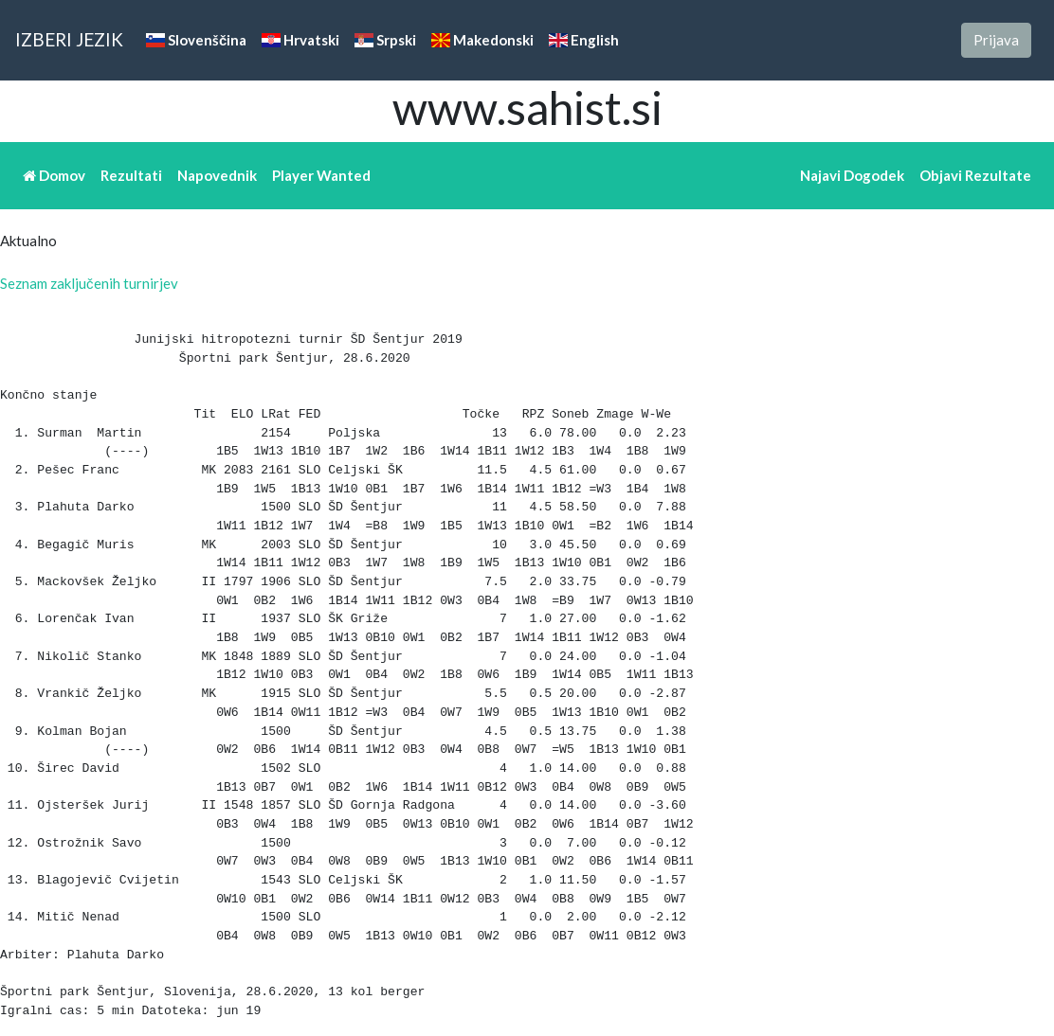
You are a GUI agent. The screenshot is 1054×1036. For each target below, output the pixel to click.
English (584, 39)
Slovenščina (196, 39)
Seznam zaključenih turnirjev (89, 283)
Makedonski (482, 39)
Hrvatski (300, 39)
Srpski (385, 39)
